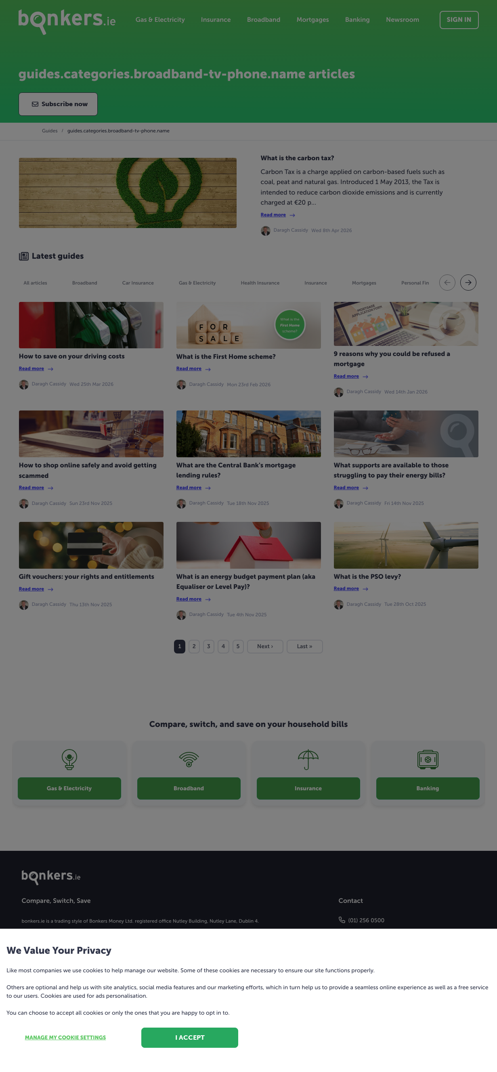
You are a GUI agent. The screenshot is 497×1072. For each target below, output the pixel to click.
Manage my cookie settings (65, 1038)
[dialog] (248, 536)
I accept (190, 1037)
